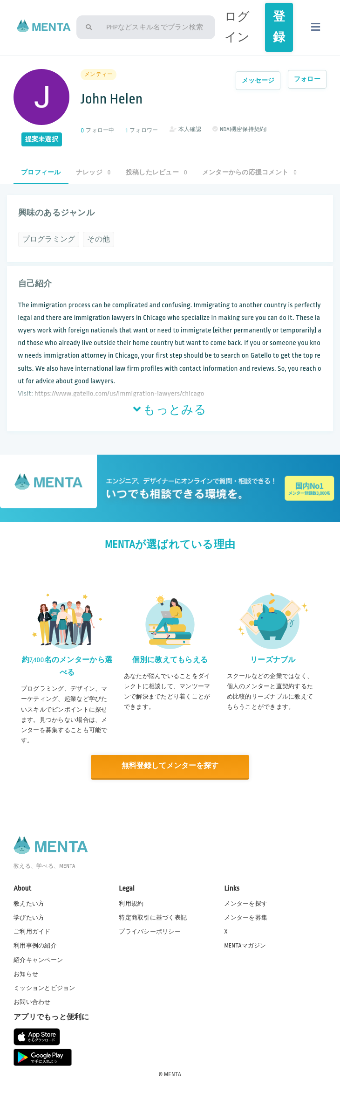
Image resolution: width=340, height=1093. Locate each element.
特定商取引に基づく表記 (153, 917)
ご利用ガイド (32, 931)
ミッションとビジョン (44, 987)
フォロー (307, 79)
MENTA (172, 1074)
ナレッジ (93, 172)
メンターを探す (245, 903)
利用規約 (131, 903)
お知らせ (26, 973)
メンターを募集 (245, 917)
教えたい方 (29, 903)
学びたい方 (29, 917)
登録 (279, 27)
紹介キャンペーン (38, 959)
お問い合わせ (32, 1001)
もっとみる (169, 410)
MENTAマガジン (245, 945)
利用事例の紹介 (35, 945)
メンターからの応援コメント (249, 172)
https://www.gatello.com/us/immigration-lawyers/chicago (119, 394)
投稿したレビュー (156, 172)
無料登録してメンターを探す (170, 766)
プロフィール (41, 172)
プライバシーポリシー (150, 931)
